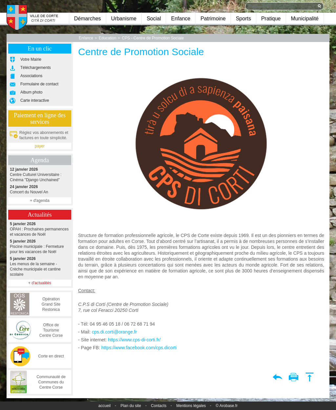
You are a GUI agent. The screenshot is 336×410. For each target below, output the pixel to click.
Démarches (87, 18)
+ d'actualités (39, 283)
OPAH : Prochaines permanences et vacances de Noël (40, 229)
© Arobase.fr (227, 405)
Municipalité (305, 18)
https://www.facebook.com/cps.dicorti (139, 347)
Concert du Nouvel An (40, 189)
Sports (243, 18)
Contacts (158, 405)
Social (154, 18)
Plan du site (130, 405)
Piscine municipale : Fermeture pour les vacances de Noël (40, 246)
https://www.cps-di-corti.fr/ (134, 339)
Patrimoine (212, 18)
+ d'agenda (39, 200)
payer (40, 146)
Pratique (271, 18)
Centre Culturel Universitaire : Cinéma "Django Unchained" (40, 174)
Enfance (180, 18)
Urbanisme (123, 18)
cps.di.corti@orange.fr (114, 331)
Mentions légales (191, 405)
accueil (104, 405)
